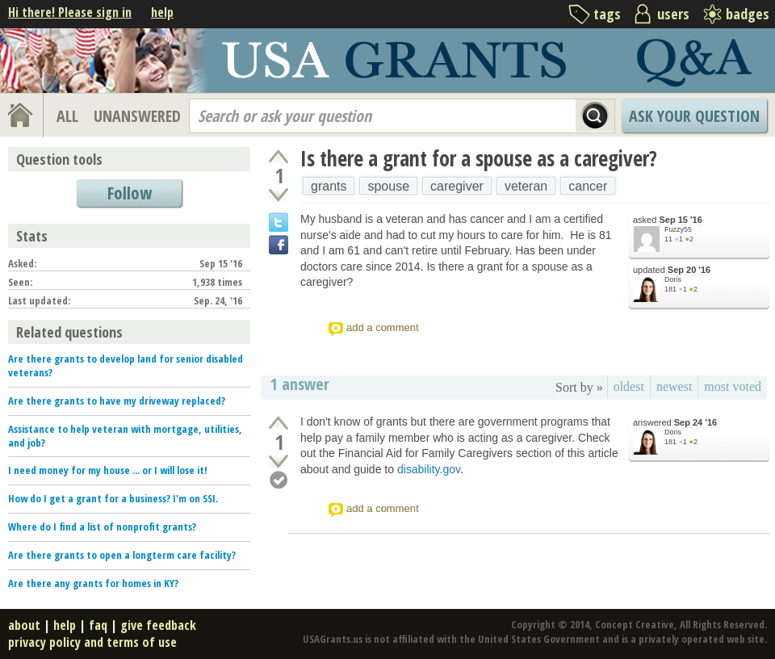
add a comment (382, 327)
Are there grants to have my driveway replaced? (116, 400)
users (673, 13)
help (162, 12)
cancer (587, 186)
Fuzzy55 (678, 229)
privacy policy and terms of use (92, 642)
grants (328, 186)
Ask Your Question (694, 116)
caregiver (457, 186)
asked (667, 220)
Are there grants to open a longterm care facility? (122, 555)
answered (675, 423)
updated (671, 270)
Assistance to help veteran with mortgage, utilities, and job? (125, 436)
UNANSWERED (137, 116)
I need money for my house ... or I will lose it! (107, 470)
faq (98, 625)
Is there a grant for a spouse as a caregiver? (478, 158)
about (24, 625)
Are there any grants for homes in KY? (93, 583)
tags (607, 13)
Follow (129, 193)
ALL (67, 116)
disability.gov (428, 469)
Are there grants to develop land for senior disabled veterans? (125, 365)
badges (747, 13)
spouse (388, 186)
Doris (672, 279)
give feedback (158, 625)
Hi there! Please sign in (70, 12)
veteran (526, 186)
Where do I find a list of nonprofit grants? (102, 526)
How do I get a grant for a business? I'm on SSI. (113, 498)
